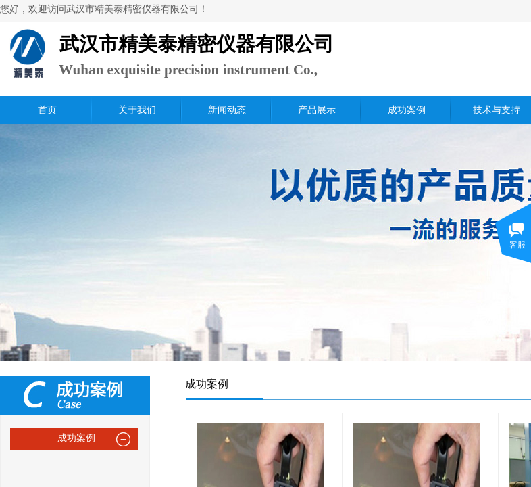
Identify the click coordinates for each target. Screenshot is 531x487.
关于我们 (137, 110)
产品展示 (317, 110)
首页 (47, 110)
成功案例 (407, 110)
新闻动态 (227, 110)
